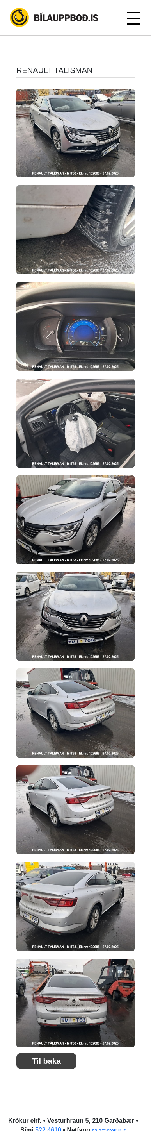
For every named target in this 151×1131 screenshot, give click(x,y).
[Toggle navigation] (133, 17)
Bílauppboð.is (54, 17)
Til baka (46, 1061)
